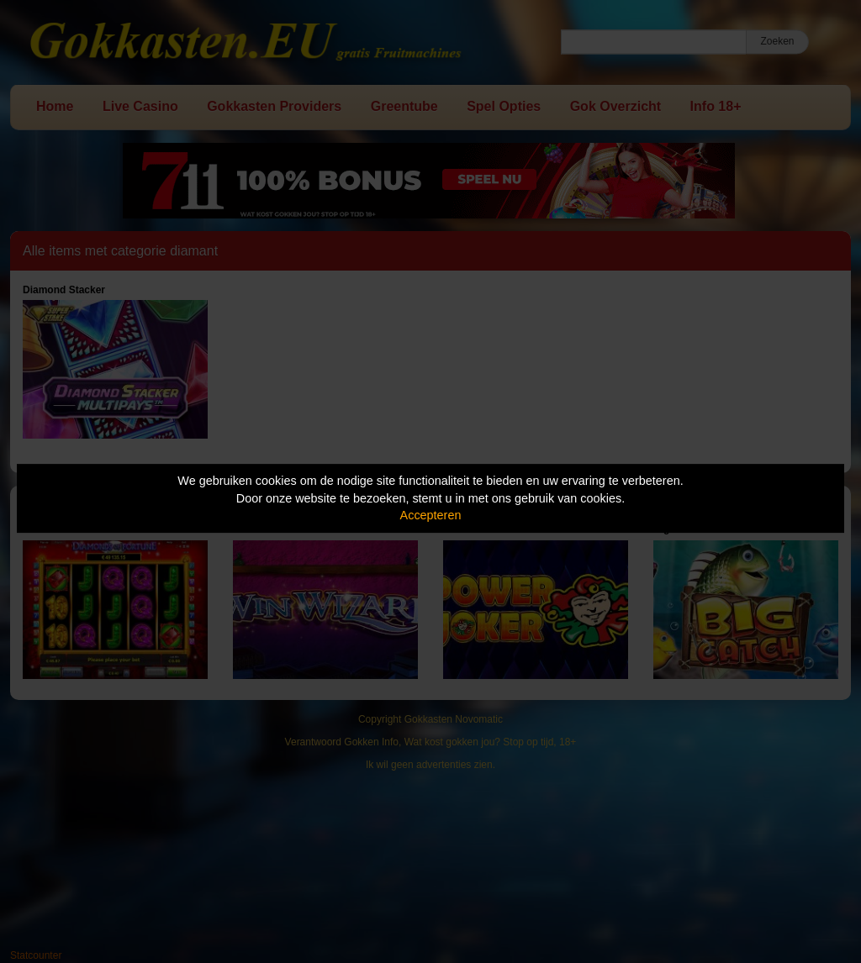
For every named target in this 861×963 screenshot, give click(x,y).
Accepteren (431, 515)
